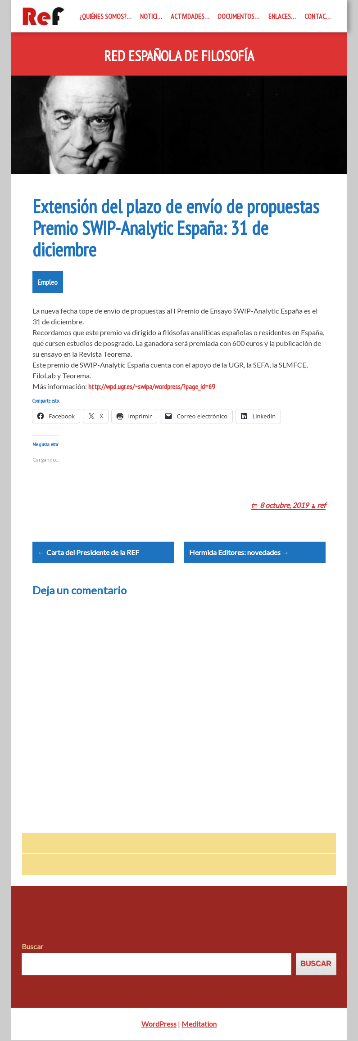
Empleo (48, 282)
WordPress (159, 1024)
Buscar (32, 947)
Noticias (152, 16)
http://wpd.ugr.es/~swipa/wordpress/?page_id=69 (151, 386)
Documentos (236, 16)
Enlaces (279, 16)
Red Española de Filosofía (179, 56)
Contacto (318, 16)
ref (321, 505)
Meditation (199, 1024)
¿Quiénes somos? (103, 16)
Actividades (187, 16)
